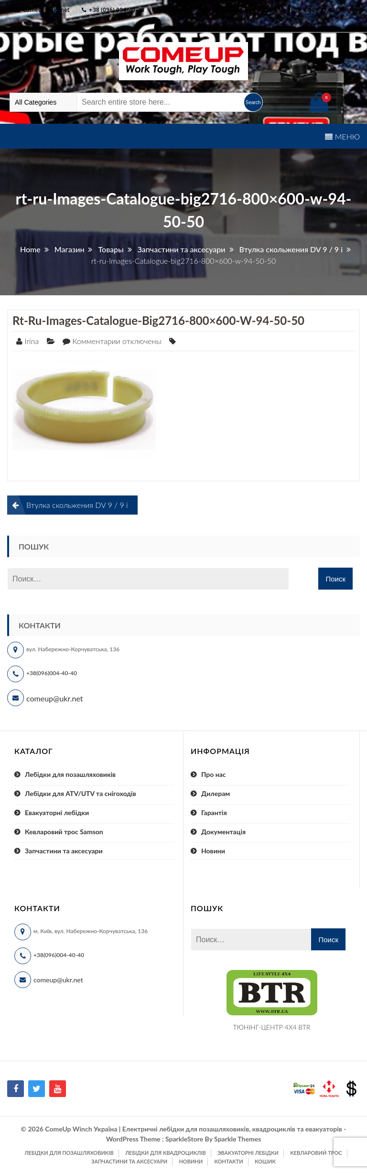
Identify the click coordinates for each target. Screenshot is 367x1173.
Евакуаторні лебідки (57, 812)
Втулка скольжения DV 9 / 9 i (77, 504)
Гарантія (214, 812)
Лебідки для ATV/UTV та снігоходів (80, 793)
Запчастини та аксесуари (64, 851)
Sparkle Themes (237, 1139)
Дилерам (215, 793)
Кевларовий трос (316, 1153)
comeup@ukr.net (46, 10)
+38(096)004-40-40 (51, 673)
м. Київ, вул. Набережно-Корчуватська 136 (223, 10)
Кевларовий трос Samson (64, 832)
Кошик (265, 1161)
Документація (223, 832)
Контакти (228, 1161)
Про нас (213, 774)
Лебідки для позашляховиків (70, 774)
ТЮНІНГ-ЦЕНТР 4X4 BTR (272, 1027)
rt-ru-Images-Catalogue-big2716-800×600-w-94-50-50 (158, 320)
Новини (213, 851)
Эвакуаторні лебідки (248, 1153)
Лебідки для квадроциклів (165, 1153)
